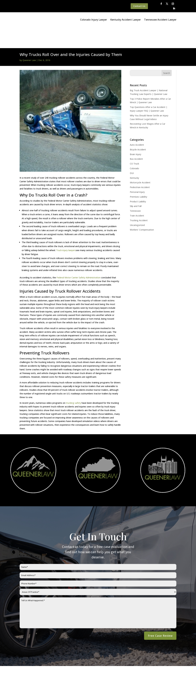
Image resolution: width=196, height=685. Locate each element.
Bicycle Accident (138, 128)
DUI (132, 152)
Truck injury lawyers (66, 229)
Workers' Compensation (142, 208)
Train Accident (137, 194)
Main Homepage (14, 675)
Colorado (134, 147)
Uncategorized (137, 203)
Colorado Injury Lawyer (93, 19)
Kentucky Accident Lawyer (125, 19)
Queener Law (29, 39)
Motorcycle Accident (140, 161)
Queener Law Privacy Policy (38, 675)
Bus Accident (136, 137)
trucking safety (73, 381)
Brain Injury (135, 133)
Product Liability (138, 180)
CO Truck (134, 142)
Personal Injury (137, 170)
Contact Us (139, 6)
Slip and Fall (135, 184)
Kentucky (134, 156)
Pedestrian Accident (140, 166)
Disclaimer (60, 675)
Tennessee (135, 189)
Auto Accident (137, 123)
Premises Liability (138, 175)
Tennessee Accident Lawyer (160, 19)
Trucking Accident (139, 199)
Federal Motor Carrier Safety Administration (78, 256)
